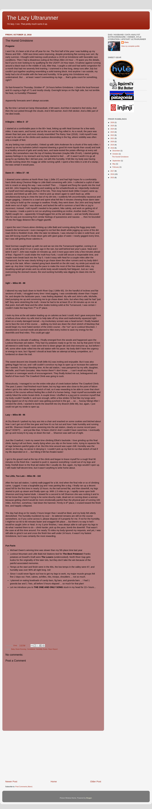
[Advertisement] (53, 755)
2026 (113, 122)
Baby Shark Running (18, 649)
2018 (113, 148)
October (115, 154)
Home (54, 781)
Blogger (89, 798)
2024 (113, 129)
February (115, 167)
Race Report (53, 649)
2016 (113, 174)
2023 (113, 132)
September (116, 161)
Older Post (95, 781)
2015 (113, 177)
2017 (113, 171)
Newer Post (11, 781)
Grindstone (31, 649)
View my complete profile (130, 46)
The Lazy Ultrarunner (32, 18)
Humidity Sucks (41, 649)
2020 (113, 141)
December (116, 151)
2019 (113, 145)
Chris (126, 42)
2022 (113, 135)
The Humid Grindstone (120, 157)
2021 (113, 138)
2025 (113, 126)
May (114, 164)
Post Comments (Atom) (23, 786)
